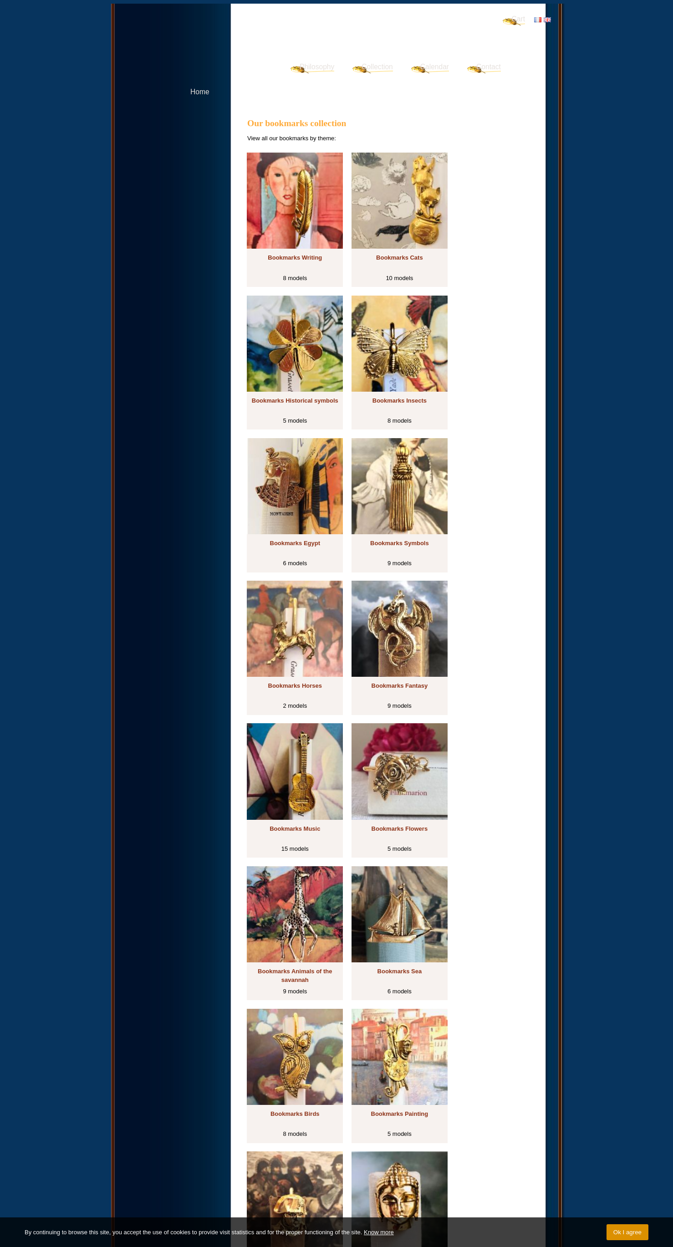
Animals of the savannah (351, 1147)
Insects (440, 1138)
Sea (392, 1147)
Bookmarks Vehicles (388, 1061)
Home (199, 92)
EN (547, 19)
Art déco (345, 1156)
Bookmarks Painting (388, 791)
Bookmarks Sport (485, 1061)
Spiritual (509, 1147)
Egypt (460, 1138)
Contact (488, 67)
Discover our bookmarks (289, 1127)
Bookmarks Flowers (291, 656)
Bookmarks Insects (291, 385)
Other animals (270, 1156)
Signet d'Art (214, 30)
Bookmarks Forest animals (485, 926)
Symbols (482, 1138)
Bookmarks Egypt (388, 385)
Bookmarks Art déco (291, 1061)
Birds (407, 1147)
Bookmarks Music (485, 520)
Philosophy (317, 67)
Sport (392, 1156)
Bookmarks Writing (291, 249)
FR (537, 19)
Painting (428, 1147)
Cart (518, 19)
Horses (506, 1138)
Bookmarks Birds (291, 791)
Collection (377, 67)
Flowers (305, 1147)
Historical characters (469, 1147)
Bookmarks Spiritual (291, 926)
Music (284, 1147)
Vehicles (371, 1156)
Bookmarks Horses (291, 520)
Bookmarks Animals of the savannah (388, 661)
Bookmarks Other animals (388, 926)
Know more (379, 1232)
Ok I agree (627, 1232)
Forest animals (311, 1156)
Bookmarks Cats (388, 249)
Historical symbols (404, 1138)
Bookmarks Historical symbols (485, 254)
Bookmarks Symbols (485, 385)
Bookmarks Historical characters (485, 796)
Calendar (434, 67)
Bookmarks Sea (486, 656)
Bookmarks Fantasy (388, 520)
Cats (370, 1138)
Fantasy (262, 1147)
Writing (351, 1138)
